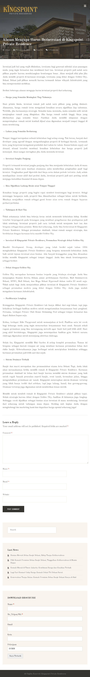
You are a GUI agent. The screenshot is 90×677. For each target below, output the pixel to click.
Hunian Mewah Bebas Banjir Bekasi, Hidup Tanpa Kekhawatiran (37, 555)
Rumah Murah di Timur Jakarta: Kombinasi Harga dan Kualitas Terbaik (40, 568)
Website (6, 495)
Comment (7, 433)
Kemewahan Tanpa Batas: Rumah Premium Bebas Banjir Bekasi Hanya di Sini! (43, 577)
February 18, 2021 (21, 50)
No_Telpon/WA (15, 615)
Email (6, 482)
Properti (39, 50)
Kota (10, 635)
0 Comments (53, 50)
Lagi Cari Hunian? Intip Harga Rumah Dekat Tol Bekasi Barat (36, 572)
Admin (6, 50)
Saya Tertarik (15, 656)
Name (6, 469)
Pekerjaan (12, 645)
